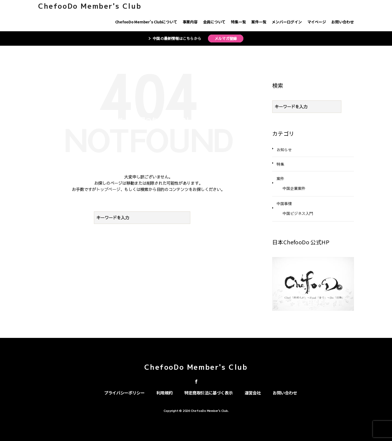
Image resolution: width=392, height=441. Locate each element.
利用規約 (164, 393)
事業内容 (190, 21)
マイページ (316, 21)
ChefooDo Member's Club (89, 6)
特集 (280, 164)
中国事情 (284, 203)
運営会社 (253, 393)
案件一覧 (258, 21)
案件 (280, 178)
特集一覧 (238, 21)
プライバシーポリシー (124, 393)
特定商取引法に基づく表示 (208, 393)
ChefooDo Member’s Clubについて (146, 21)
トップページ (108, 189)
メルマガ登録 (226, 38)
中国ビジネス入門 (298, 213)
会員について (214, 21)
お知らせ (284, 149)
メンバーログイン (287, 21)
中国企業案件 (294, 188)
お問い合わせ (342, 21)
